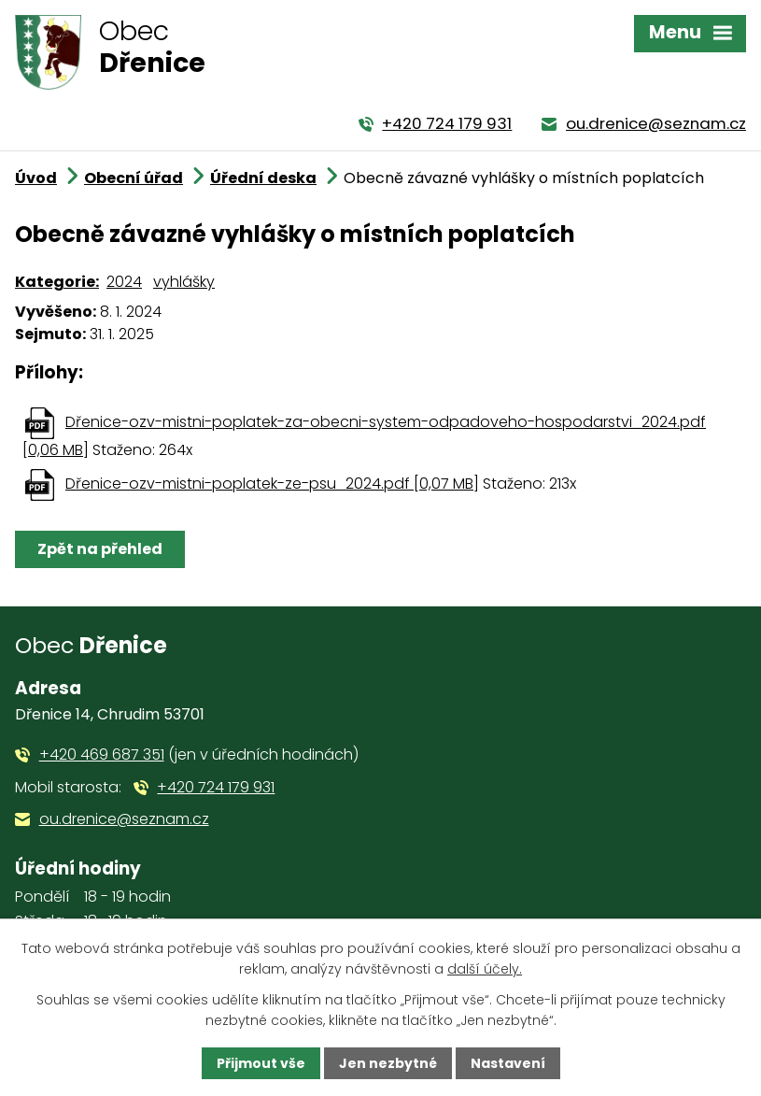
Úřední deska (263, 178)
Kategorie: (57, 281)
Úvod (36, 178)
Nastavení (508, 1063)
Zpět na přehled (99, 549)
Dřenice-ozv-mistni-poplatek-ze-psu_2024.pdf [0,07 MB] (272, 483)
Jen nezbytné (388, 1063)
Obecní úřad (133, 178)
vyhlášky (184, 281)
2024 (124, 281)
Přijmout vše (261, 1063)
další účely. (484, 969)
